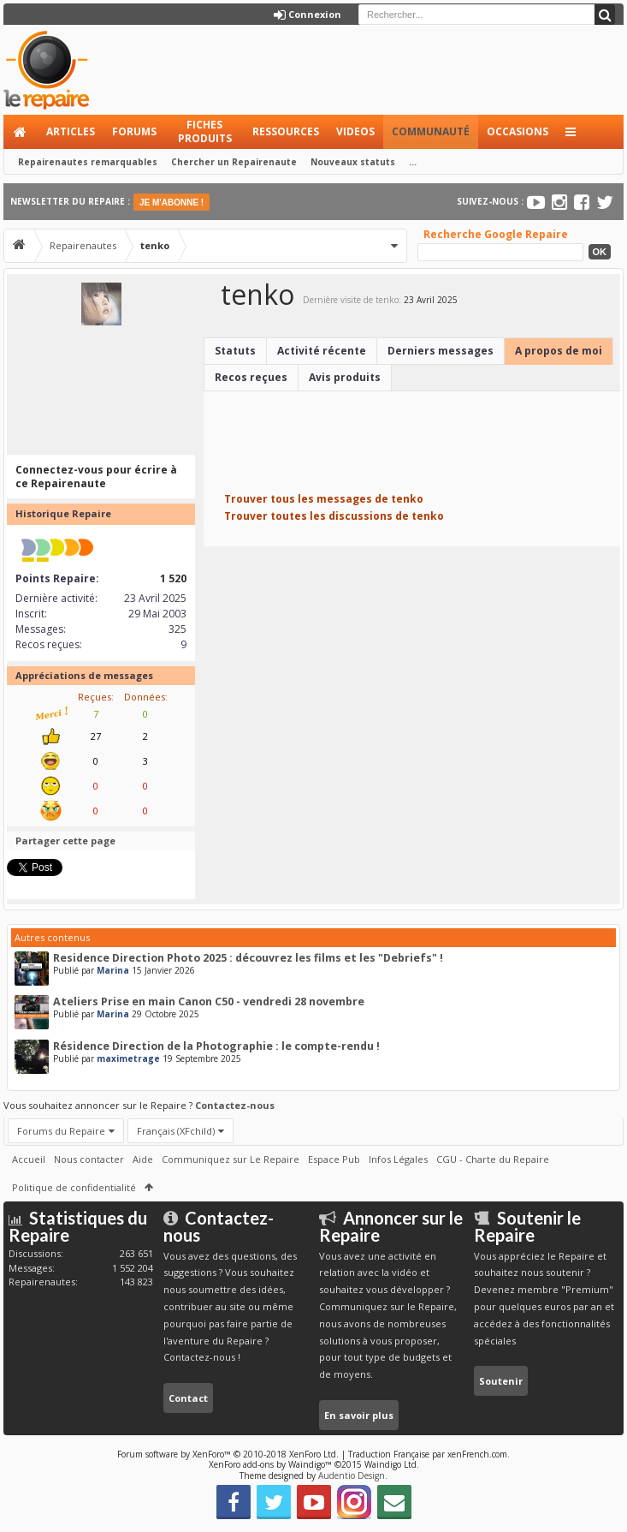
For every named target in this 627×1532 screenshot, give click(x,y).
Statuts (235, 350)
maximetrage (128, 1058)
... (413, 162)
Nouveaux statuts (353, 162)
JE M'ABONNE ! (171, 202)
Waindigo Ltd (390, 1464)
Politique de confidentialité (74, 1187)
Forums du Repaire (61, 1130)
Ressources (285, 131)
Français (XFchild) (176, 1130)
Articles (70, 131)
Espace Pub (334, 1159)
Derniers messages (440, 350)
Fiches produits (205, 131)
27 (96, 736)
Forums (134, 131)
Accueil (20, 132)
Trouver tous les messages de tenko (323, 499)
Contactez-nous (235, 1105)
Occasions (517, 131)
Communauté (431, 131)
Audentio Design (351, 1475)
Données (144, 696)
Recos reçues (251, 377)
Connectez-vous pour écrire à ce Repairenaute (96, 476)
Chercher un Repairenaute (234, 162)
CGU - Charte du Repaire (492, 1159)
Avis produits (345, 377)
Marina (113, 970)
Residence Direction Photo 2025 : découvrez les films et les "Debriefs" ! (248, 958)
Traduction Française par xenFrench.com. (429, 1454)
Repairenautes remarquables (87, 162)
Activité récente (321, 350)
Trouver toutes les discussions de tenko (334, 516)
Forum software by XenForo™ (228, 1454)
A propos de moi (558, 350)
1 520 (173, 578)
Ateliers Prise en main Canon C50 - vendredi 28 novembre (208, 1001)
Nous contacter (89, 1159)
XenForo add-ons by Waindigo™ (270, 1464)
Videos (355, 131)
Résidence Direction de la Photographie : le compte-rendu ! (216, 1046)
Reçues (94, 696)
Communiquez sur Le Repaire (230, 1159)
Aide (143, 1159)
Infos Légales (398, 1159)
